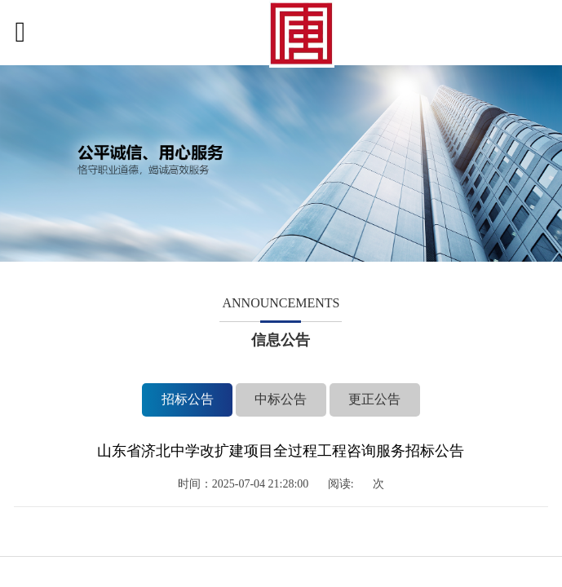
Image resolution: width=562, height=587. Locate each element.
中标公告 (280, 399)
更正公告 (356, 399)
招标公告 (206, 399)
